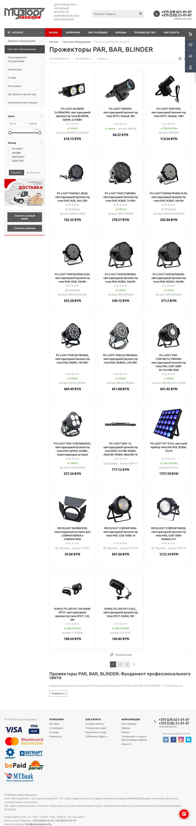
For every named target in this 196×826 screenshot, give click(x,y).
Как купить (171, 32)
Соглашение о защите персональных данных (134, 738)
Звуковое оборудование (21, 41)
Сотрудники (56, 728)
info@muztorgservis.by (38, 824)
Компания (73, 32)
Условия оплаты (94, 723)
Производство (145, 32)
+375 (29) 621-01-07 (176, 11)
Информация (131, 719)
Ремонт (126, 732)
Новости (126, 744)
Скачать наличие (24, 228)
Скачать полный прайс (24, 217)
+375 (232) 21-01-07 (176, 15)
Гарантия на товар (95, 732)
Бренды (121, 32)
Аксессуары (14, 86)
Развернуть (58, 693)
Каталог (18, 32)
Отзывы (54, 732)
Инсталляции (97, 32)
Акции (53, 32)
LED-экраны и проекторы (22, 94)
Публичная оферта (96, 736)
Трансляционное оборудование (17, 59)
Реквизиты (55, 736)
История (54, 723)
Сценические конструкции (22, 102)
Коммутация (15, 69)
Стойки (12, 77)
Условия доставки (95, 728)
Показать (16, 172)
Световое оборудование (22, 49)
